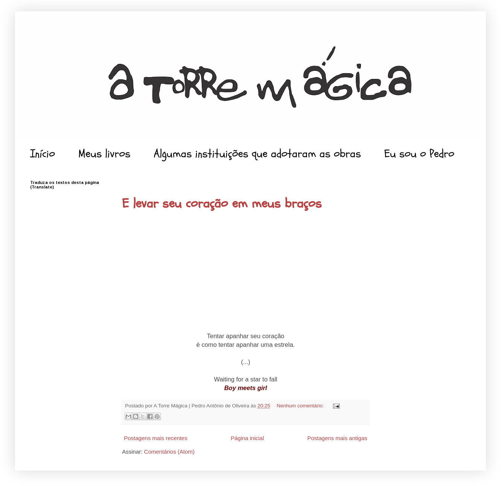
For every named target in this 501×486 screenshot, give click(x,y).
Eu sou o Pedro (419, 153)
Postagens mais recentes (155, 438)
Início (42, 153)
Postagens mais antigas (337, 438)
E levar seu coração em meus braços (222, 203)
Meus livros (104, 153)
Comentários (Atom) (169, 451)
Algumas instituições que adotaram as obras (257, 153)
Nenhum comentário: (301, 406)
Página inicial (247, 438)
